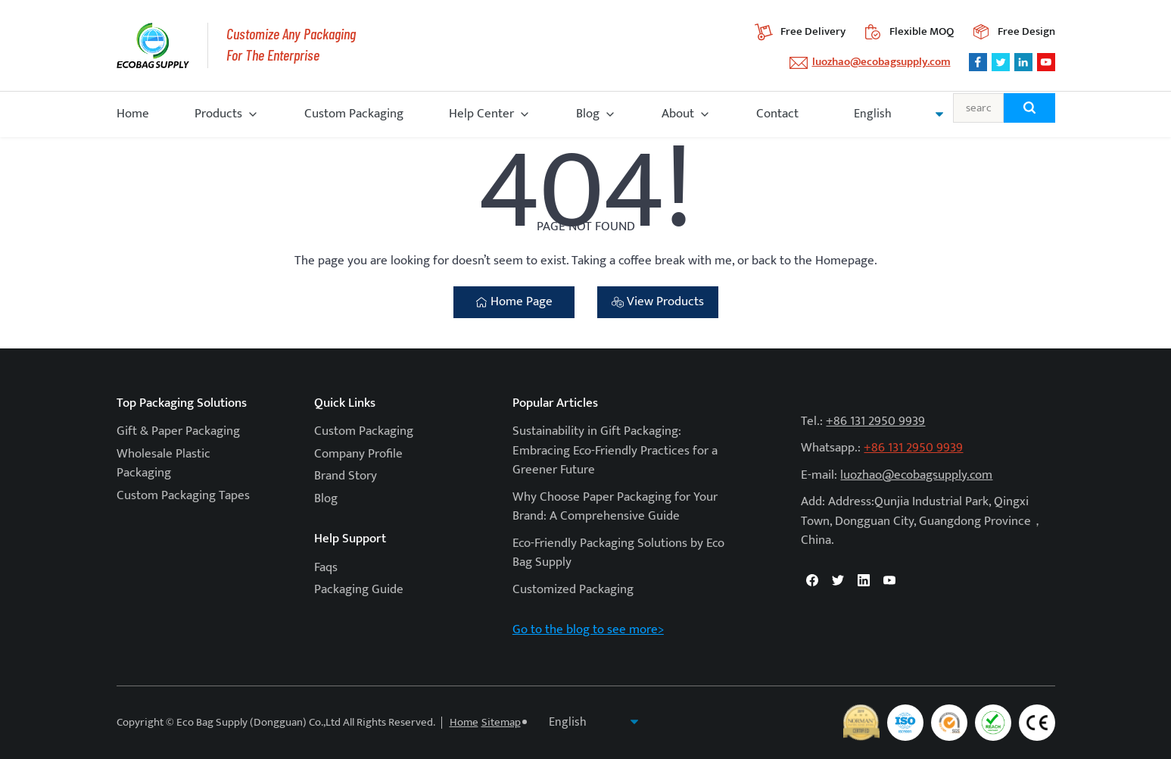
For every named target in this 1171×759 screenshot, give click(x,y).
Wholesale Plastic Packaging (163, 463)
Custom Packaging (353, 113)
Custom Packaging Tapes (183, 495)
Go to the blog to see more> (588, 629)
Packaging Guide (358, 589)
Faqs (326, 567)
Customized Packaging (573, 589)
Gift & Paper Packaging (178, 431)
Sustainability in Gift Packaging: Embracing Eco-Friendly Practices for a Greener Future (615, 450)
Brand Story (345, 475)
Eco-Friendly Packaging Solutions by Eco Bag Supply (618, 553)
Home (133, 113)
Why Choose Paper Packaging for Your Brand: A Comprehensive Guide (615, 506)
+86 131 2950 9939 (875, 421)
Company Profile (358, 453)
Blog (588, 113)
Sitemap (501, 722)
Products (218, 113)
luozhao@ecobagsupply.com (881, 62)
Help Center (481, 113)
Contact (777, 113)
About (678, 113)
